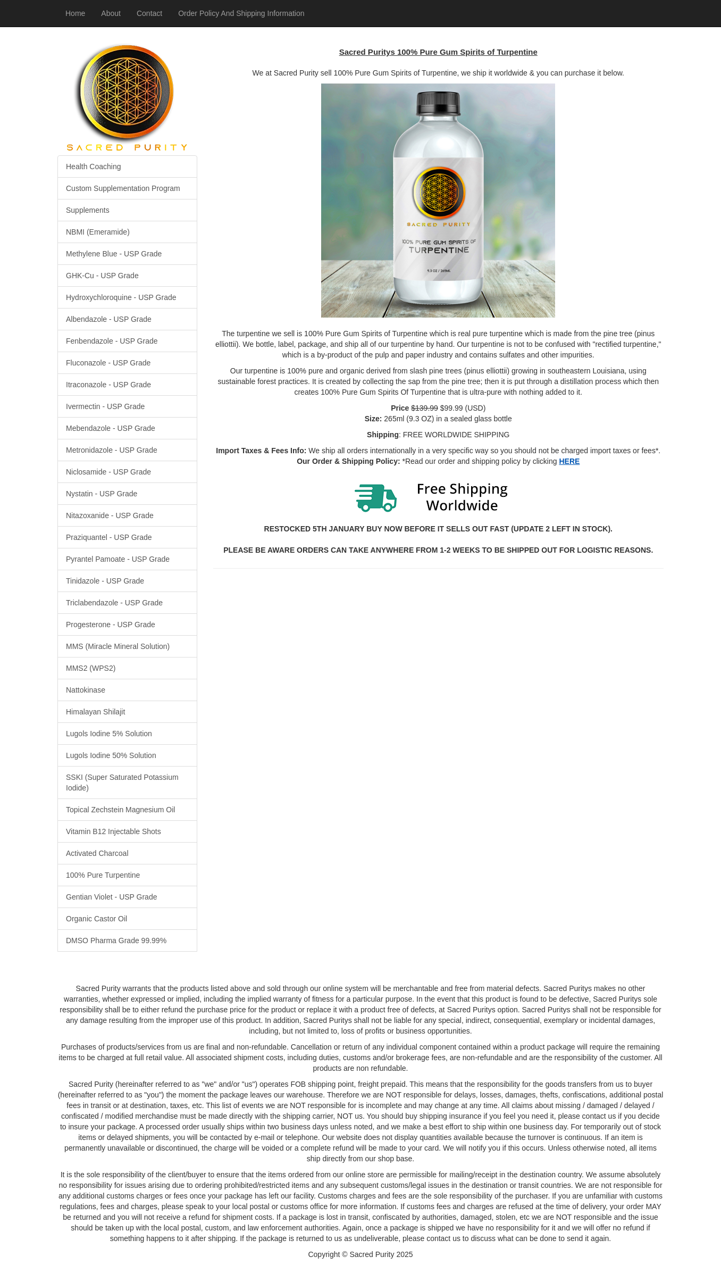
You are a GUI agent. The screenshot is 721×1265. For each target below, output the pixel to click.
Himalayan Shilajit (95, 712)
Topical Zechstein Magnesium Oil (120, 809)
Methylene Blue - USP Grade (114, 253)
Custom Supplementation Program (123, 188)
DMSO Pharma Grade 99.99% (116, 940)
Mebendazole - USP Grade (110, 428)
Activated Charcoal (97, 853)
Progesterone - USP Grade (110, 624)
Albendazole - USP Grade (109, 319)
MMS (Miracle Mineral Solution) (118, 646)
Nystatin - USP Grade (101, 493)
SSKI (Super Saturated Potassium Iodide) (122, 782)
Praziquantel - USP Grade (109, 537)
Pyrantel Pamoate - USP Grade (118, 559)
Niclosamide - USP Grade (108, 472)
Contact (149, 13)
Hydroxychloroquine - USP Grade (121, 297)
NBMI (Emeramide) (98, 232)
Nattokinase (85, 690)
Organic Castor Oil (96, 918)
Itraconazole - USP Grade (108, 384)
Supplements (88, 210)
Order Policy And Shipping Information (241, 13)
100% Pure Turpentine (103, 875)
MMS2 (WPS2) (90, 668)
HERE (569, 461)
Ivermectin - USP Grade (105, 406)
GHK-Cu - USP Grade (102, 275)
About (111, 13)
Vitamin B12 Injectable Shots (113, 831)
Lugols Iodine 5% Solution (109, 733)
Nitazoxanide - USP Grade (110, 515)
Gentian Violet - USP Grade (111, 897)
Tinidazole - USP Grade (105, 581)
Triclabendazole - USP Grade (114, 602)
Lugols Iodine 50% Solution (111, 755)
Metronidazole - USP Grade (111, 450)
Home (75, 13)
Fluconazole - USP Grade (108, 363)
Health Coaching (93, 166)
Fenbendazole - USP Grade (112, 341)
